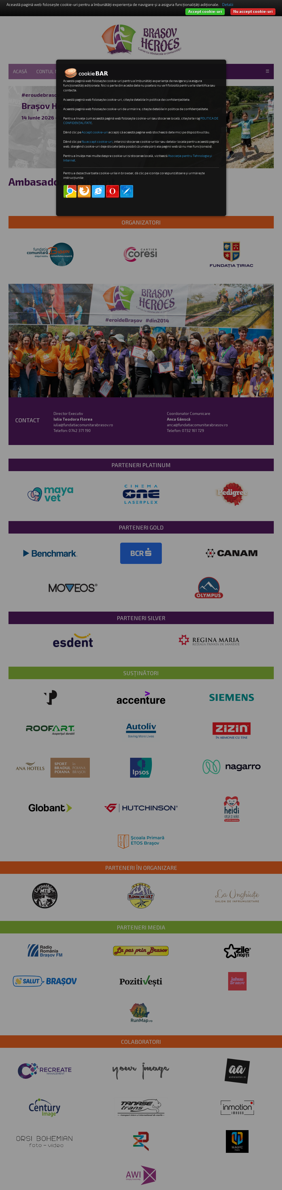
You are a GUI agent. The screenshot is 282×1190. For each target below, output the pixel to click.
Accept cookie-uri (205, 11)
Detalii (227, 4)
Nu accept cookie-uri (253, 11)
